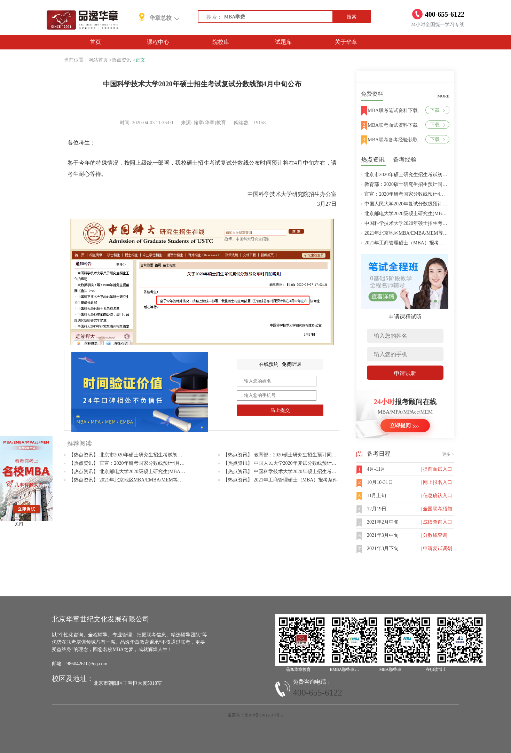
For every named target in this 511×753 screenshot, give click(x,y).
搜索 (351, 16)
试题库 (283, 42)
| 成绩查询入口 (436, 522)
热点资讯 (121, 60)
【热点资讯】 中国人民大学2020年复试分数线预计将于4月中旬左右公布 (300, 463)
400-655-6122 (317, 692)
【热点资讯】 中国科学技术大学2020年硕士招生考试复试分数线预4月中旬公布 (308, 471)
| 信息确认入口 (436, 495)
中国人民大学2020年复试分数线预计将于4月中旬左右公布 (426, 203)
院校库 (220, 42)
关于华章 (346, 42)
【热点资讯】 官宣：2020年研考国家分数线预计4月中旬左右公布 (139, 463)
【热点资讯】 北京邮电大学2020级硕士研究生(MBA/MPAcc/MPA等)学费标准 (151, 471)
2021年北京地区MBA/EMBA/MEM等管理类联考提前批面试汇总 (433, 233)
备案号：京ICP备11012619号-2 (255, 715)
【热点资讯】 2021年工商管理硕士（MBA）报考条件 (280, 480)
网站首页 (98, 60)
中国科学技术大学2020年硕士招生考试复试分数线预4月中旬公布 (433, 223)
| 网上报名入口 (436, 482)
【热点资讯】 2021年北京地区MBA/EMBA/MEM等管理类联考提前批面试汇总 (152, 480)
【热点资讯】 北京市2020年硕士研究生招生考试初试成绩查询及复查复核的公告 (155, 454)
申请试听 (405, 373)
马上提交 (280, 410)
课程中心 (158, 42)
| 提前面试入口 (436, 469)
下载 (437, 110)
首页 (95, 42)
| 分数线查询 (434, 535)
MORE (443, 96)
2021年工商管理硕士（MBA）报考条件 (406, 242)
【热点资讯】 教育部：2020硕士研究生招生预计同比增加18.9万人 (293, 454)
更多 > (448, 454)
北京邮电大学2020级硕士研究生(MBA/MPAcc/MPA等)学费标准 (431, 213)
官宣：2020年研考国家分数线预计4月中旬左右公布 (419, 194)
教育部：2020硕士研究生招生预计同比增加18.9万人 (419, 184)
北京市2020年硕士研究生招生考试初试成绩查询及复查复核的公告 (435, 174)
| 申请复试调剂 (436, 548)
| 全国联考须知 (436, 508)
